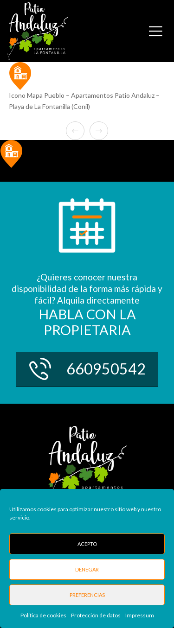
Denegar (87, 569)
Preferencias (87, 595)
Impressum (139, 615)
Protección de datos (96, 615)
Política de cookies (43, 615)
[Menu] (160, 31)
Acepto (87, 544)
